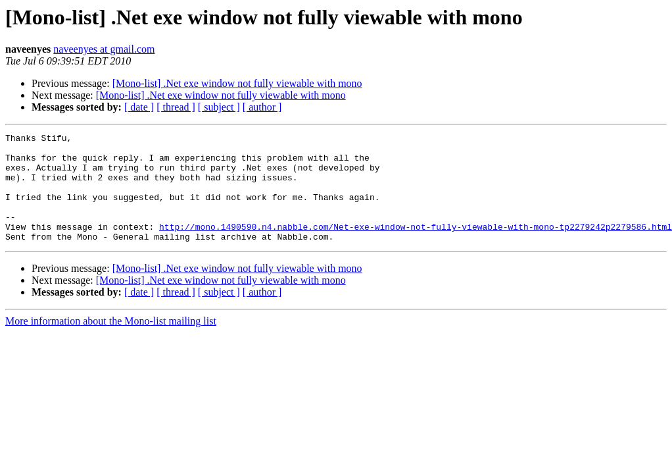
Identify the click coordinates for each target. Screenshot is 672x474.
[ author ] (262, 107)
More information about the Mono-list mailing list (110, 342)
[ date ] (139, 107)
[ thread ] (175, 107)
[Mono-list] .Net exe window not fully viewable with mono (237, 83)
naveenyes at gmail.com (104, 49)
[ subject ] (219, 107)
